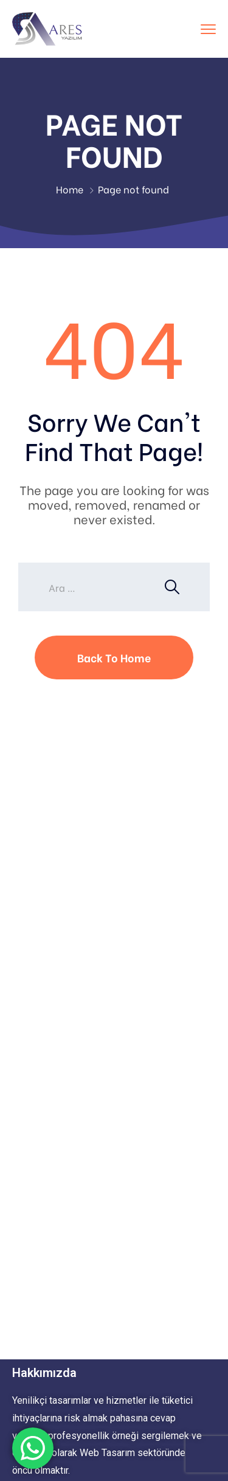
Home (69, 189)
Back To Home (114, 657)
